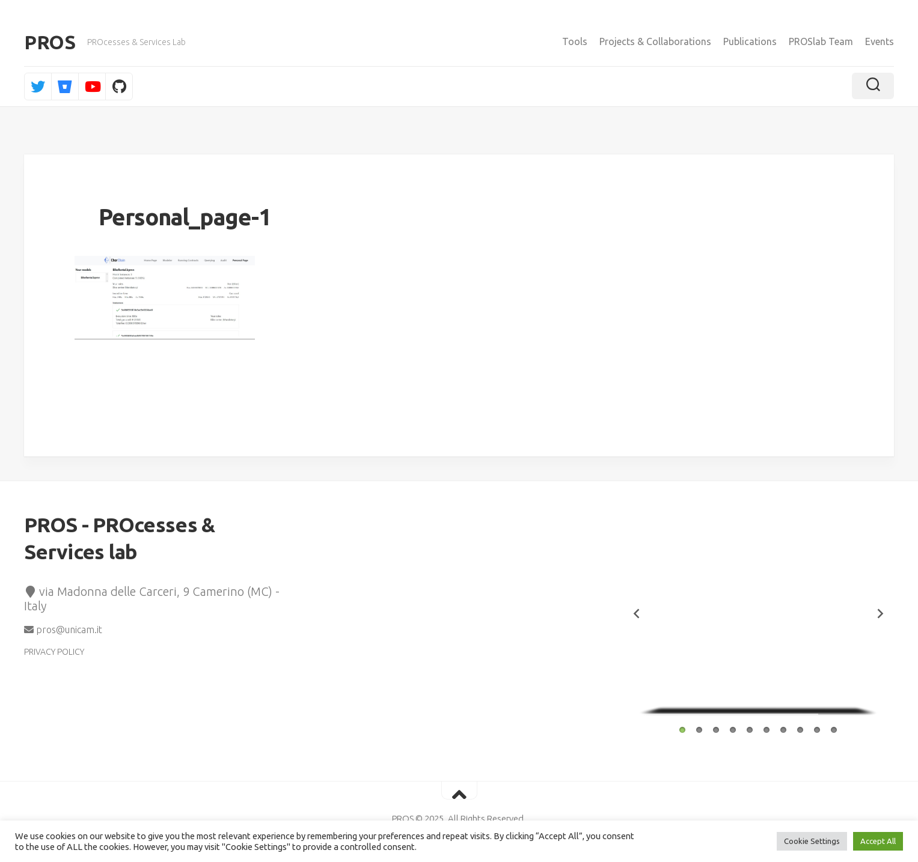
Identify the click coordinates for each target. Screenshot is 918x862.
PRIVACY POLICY (54, 652)
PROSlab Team (821, 41)
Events (879, 41)
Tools (574, 41)
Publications (750, 41)
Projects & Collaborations (655, 41)
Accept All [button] (878, 841)
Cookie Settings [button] (812, 841)
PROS (49, 42)
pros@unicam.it (63, 629)
